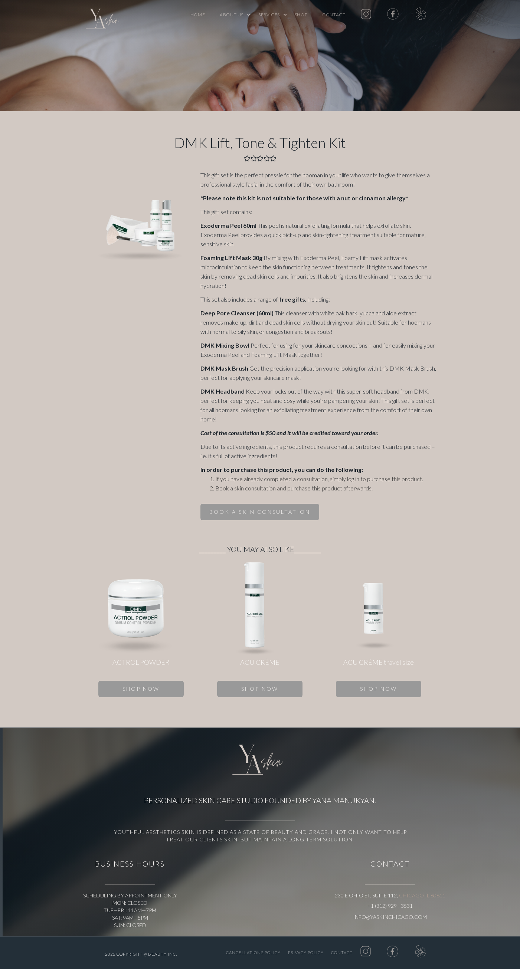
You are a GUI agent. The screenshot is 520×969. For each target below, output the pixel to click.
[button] (231, 15)
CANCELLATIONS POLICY (253, 952)
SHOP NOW (141, 689)
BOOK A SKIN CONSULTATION (259, 512)
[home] (104, 20)
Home (197, 14)
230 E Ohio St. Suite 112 (366, 895)
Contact (333, 14)
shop (301, 14)
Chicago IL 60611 (422, 895)
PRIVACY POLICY (306, 952)
